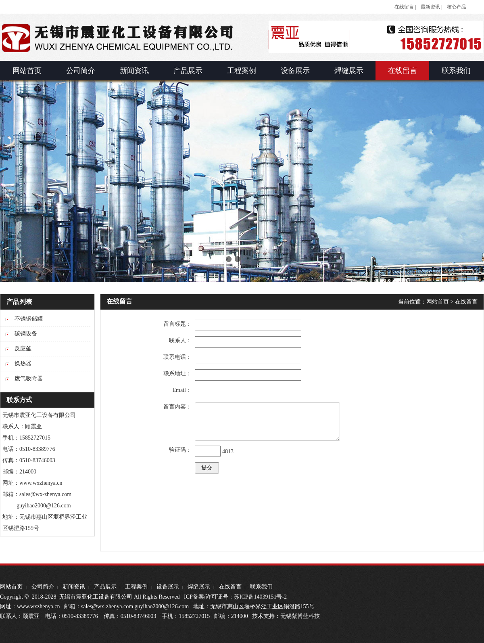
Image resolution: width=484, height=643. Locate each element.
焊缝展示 (199, 587)
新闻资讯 (74, 587)
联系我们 (261, 587)
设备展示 (167, 587)
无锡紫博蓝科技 (300, 616)
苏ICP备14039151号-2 (260, 597)
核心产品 (456, 7)
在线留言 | (405, 7)
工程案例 (136, 587)
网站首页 (437, 302)
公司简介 (42, 587)
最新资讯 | (431, 7)
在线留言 (466, 302)
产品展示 (105, 587)
